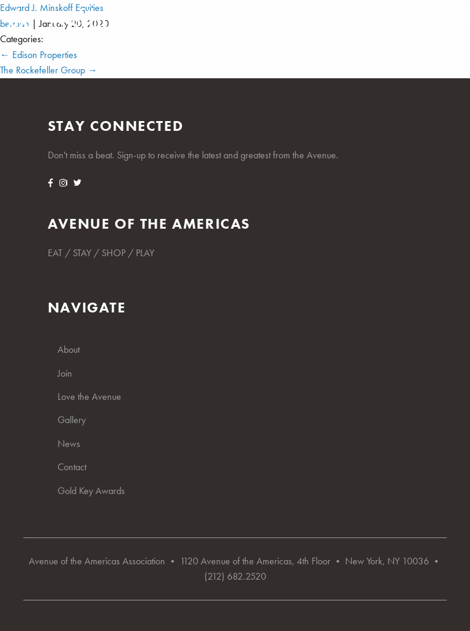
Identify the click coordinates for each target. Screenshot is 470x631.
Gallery (72, 419)
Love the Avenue (89, 396)
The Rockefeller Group (48, 70)
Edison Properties (38, 54)
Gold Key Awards (91, 490)
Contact (72, 466)
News (69, 443)
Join (65, 373)
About (69, 349)
